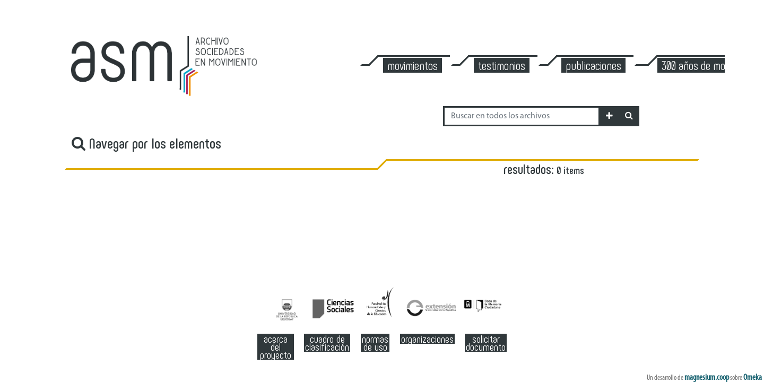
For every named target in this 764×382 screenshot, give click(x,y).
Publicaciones (593, 65)
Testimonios (501, 65)
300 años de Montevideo (710, 65)
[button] (609, 116)
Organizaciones (427, 339)
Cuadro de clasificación (327, 343)
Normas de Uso (375, 343)
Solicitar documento (486, 343)
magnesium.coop (706, 378)
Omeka (752, 378)
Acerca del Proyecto (275, 347)
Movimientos (412, 65)
